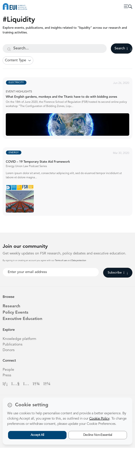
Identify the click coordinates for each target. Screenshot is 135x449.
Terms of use (61, 261)
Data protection (78, 261)
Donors (9, 351)
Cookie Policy (99, 418)
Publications (13, 346)
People (8, 371)
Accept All (37, 435)
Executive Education (24, 320)
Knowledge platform (20, 340)
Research (12, 306)
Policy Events (16, 313)
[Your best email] (51, 272)
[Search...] (55, 48)
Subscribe (118, 272)
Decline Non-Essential (97, 435)
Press (7, 376)
